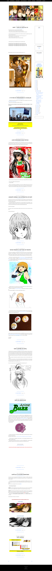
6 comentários (18, 393)
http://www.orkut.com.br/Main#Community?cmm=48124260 (24, 436)
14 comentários (18, 90)
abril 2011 (37, 111)
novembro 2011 (38, 91)
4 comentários (18, 242)
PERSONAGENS (38, 0)
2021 (36, 81)
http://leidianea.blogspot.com (18, 288)
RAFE (39, 48)
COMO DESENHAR (24, 0)
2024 (36, 80)
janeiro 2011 (37, 113)
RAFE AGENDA (20, 537)
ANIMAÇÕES (18, 0)
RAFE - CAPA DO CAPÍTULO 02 (20, 27)
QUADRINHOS (12, 0)
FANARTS (29, 0)
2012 (36, 88)
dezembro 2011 (38, 90)
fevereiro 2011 (38, 112)
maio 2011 (37, 110)
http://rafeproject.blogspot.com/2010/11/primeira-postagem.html (20, 125)
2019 (36, 83)
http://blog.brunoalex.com (22, 257)
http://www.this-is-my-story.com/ (12, 101)
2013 (36, 87)
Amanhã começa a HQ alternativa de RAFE (20, 197)
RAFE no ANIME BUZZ (20, 400)
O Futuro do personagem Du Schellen (20, 97)
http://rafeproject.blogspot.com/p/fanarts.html (14, 334)
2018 (36, 84)
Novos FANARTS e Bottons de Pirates (20, 249)
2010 (36, 114)
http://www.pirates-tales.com (23, 311)
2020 (36, 82)
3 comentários (18, 341)
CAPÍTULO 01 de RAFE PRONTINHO (20, 474)
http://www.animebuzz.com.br (24, 418)
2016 (36, 85)
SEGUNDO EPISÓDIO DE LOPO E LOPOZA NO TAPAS (39, 65)
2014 (36, 86)
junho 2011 (37, 109)
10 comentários (18, 530)
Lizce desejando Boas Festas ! (20, 140)
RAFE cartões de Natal (20, 348)
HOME (8, 0)
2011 (36, 89)
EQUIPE (44, 0)
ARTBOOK (33, 0)
